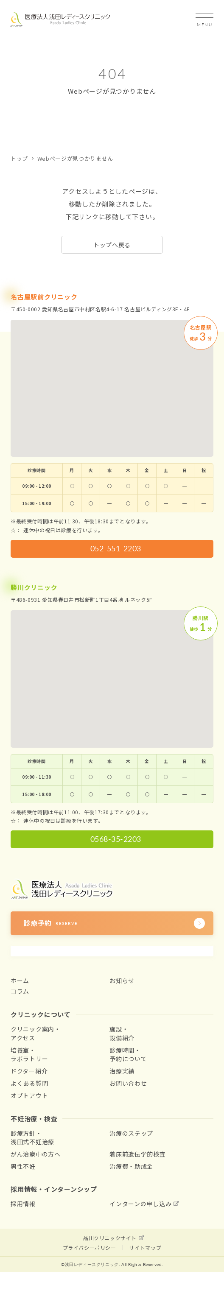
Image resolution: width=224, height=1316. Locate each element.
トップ (19, 158)
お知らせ (121, 980)
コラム (20, 991)
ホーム (20, 980)
